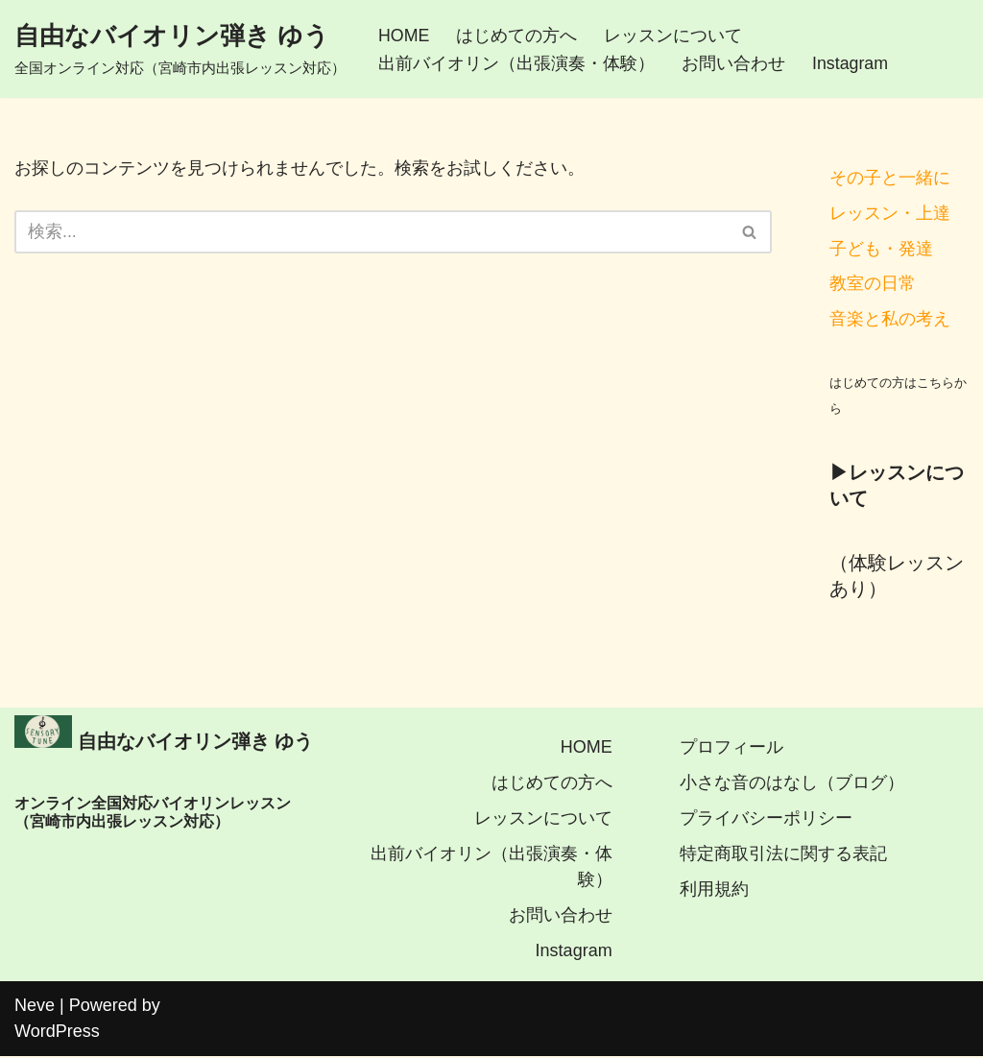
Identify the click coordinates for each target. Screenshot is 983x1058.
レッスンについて (674, 34)
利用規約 (714, 891)
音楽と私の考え (889, 319)
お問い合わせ (733, 63)
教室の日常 (872, 284)
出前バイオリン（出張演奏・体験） (516, 63)
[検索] (371, 231)
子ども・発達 (881, 248)
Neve (34, 1007)
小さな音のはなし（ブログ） (792, 784)
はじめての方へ (517, 34)
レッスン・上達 (889, 213)
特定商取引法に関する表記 (783, 855)
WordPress (57, 1033)
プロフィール (731, 748)
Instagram (850, 63)
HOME (404, 34)
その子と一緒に (889, 177)
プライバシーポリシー (766, 820)
